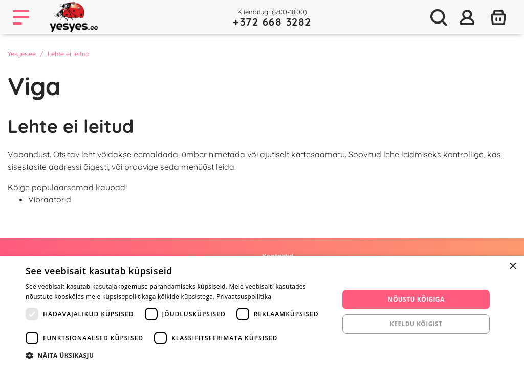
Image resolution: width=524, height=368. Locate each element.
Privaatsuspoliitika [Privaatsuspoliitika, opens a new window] (243, 296)
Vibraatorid (49, 199)
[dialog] (262, 312)
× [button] (512, 266)
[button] (178, 355)
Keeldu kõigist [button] (416, 323)
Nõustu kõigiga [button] (416, 299)
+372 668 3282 (272, 21)
